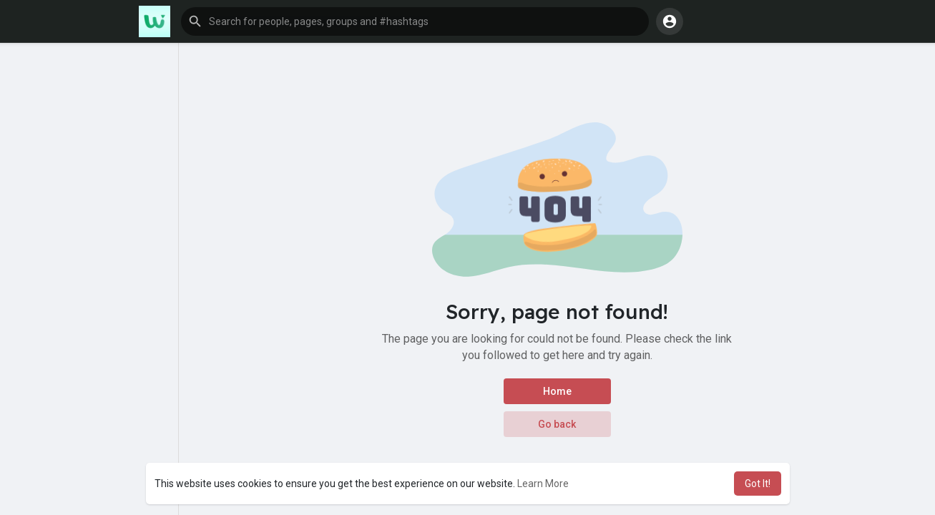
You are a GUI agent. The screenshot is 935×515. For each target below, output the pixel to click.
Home (557, 391)
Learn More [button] (543, 483)
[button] (415, 21)
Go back (557, 424)
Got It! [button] (757, 483)
